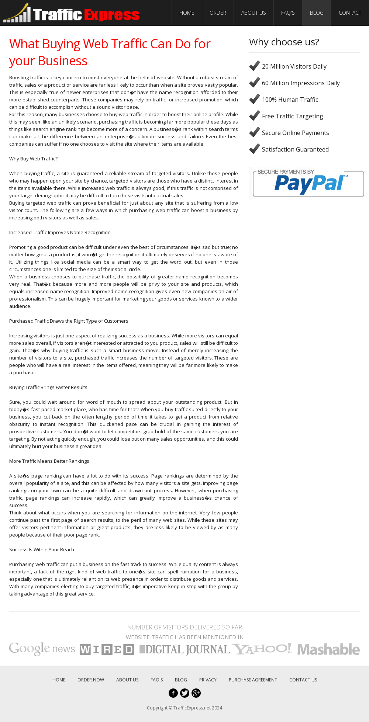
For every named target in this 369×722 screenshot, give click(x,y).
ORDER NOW (90, 680)
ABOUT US (253, 12)
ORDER (218, 12)
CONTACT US (303, 680)
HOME (186, 12)
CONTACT (350, 12)
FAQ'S (288, 12)
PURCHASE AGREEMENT (253, 680)
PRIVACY (208, 680)
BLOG (317, 12)
